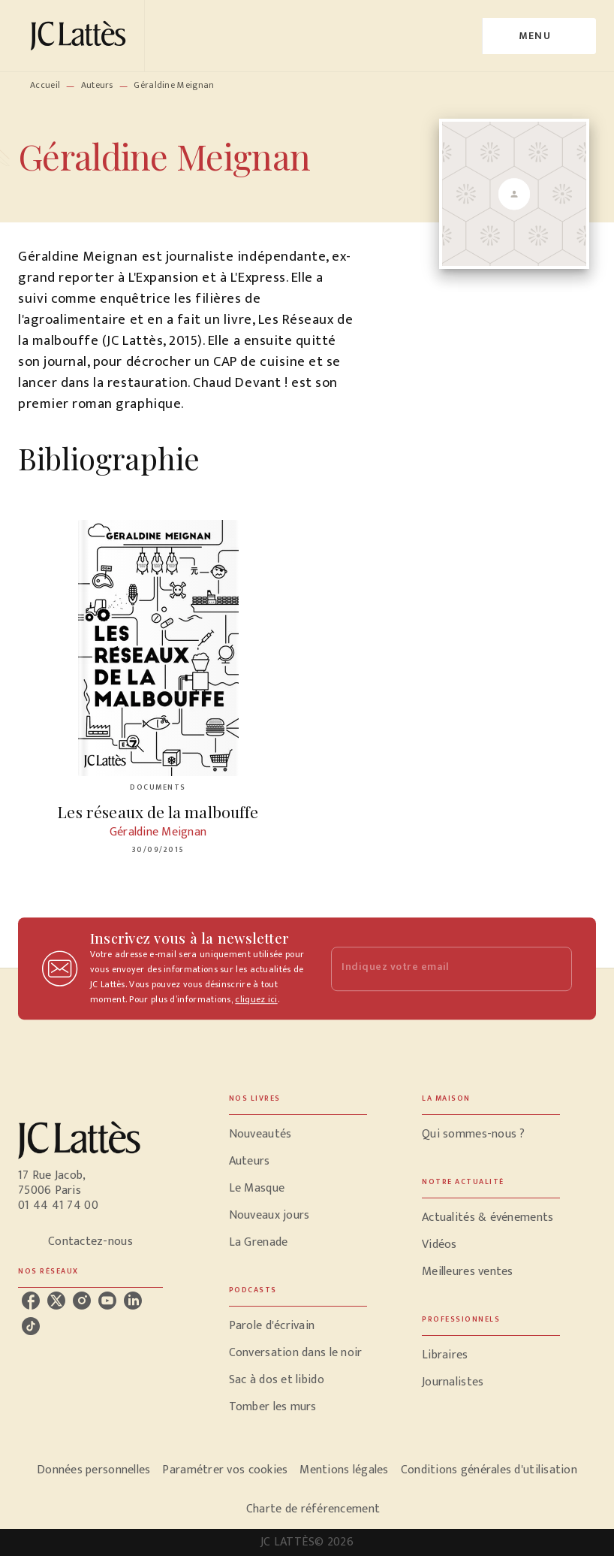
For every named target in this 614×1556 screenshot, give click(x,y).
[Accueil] (81, 35)
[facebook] (31, 1300)
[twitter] (56, 1300)
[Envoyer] (554, 968)
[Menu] (539, 36)
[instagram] (82, 1300)
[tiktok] (31, 1326)
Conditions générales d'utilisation (489, 1470)
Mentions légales (343, 1470)
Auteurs (97, 84)
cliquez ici (256, 999)
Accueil (45, 84)
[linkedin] (133, 1300)
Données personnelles (93, 1470)
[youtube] (107, 1300)
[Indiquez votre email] (432, 969)
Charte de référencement (313, 1509)
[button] (298, 1134)
